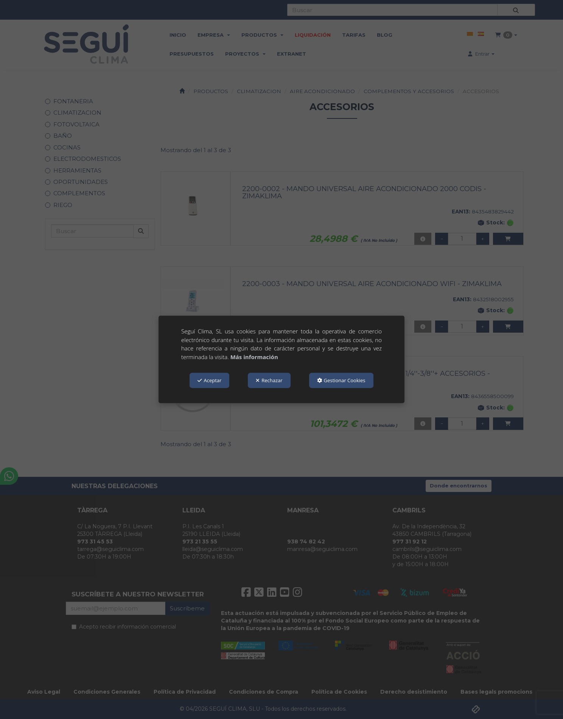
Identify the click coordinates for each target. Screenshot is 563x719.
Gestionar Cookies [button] (341, 380)
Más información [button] (254, 357)
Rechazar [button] (269, 380)
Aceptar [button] (209, 380)
